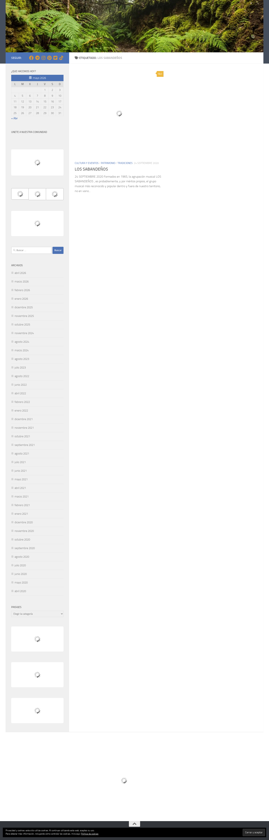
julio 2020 (20, 565)
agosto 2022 (22, 376)
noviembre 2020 (24, 531)
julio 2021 (20, 462)
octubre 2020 (22, 539)
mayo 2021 (21, 479)
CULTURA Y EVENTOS (87, 163)
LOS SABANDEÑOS (91, 169)
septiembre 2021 (25, 445)
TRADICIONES (125, 163)
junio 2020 (21, 574)
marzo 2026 (22, 281)
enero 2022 (21, 410)
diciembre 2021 (24, 419)
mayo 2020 (21, 582)
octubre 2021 (22, 436)
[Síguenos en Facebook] (31, 58)
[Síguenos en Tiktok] (61, 58)
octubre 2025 (22, 324)
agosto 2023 (22, 359)
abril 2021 (20, 488)
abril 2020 (20, 591)
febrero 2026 (22, 290)
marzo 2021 (22, 496)
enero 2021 (21, 513)
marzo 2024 (22, 350)
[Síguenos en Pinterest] (49, 58)
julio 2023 (20, 367)
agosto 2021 (22, 453)
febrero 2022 (22, 402)
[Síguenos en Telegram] (37, 58)
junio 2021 (21, 470)
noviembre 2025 (24, 316)
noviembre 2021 (24, 427)
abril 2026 (20, 273)
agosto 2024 (22, 341)
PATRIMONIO (108, 163)
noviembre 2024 (24, 333)
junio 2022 (21, 384)
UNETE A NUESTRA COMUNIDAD (29, 132)
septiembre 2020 (25, 548)
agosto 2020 (22, 556)
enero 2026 (21, 298)
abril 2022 (20, 393)
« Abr (14, 118)
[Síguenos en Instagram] (43, 58)
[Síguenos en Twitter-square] (55, 58)
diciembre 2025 (24, 307)
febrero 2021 (22, 505)
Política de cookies (89, 834)
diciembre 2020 (24, 522)
